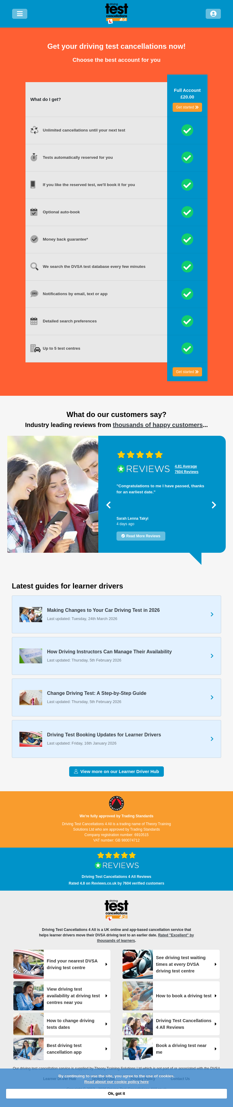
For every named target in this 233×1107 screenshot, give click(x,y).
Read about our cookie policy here (116, 1081)
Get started (187, 107)
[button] (108, 505)
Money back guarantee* (65, 239)
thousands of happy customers (158, 425)
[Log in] (213, 14)
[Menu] (19, 14)
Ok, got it (116, 1093)
